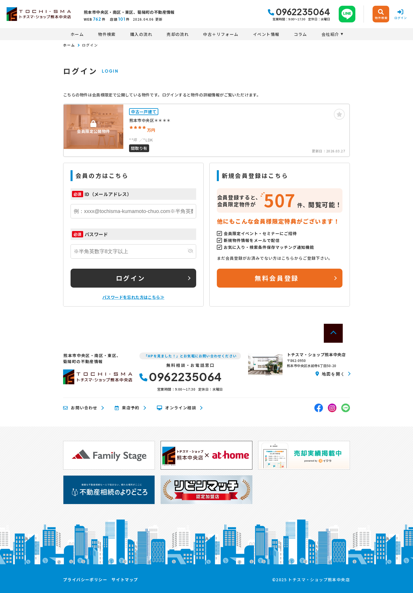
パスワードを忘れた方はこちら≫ (133, 297)
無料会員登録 (277, 277)
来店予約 (127, 408)
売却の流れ (178, 34)
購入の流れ (141, 34)
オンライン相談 (176, 408)
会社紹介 (330, 34)
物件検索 (107, 34)
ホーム (77, 34)
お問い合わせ (80, 408)
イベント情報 (266, 34)
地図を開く (330, 373)
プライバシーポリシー (85, 580)
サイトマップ (125, 580)
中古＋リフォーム (220, 34)
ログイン (130, 277)
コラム (300, 34)
